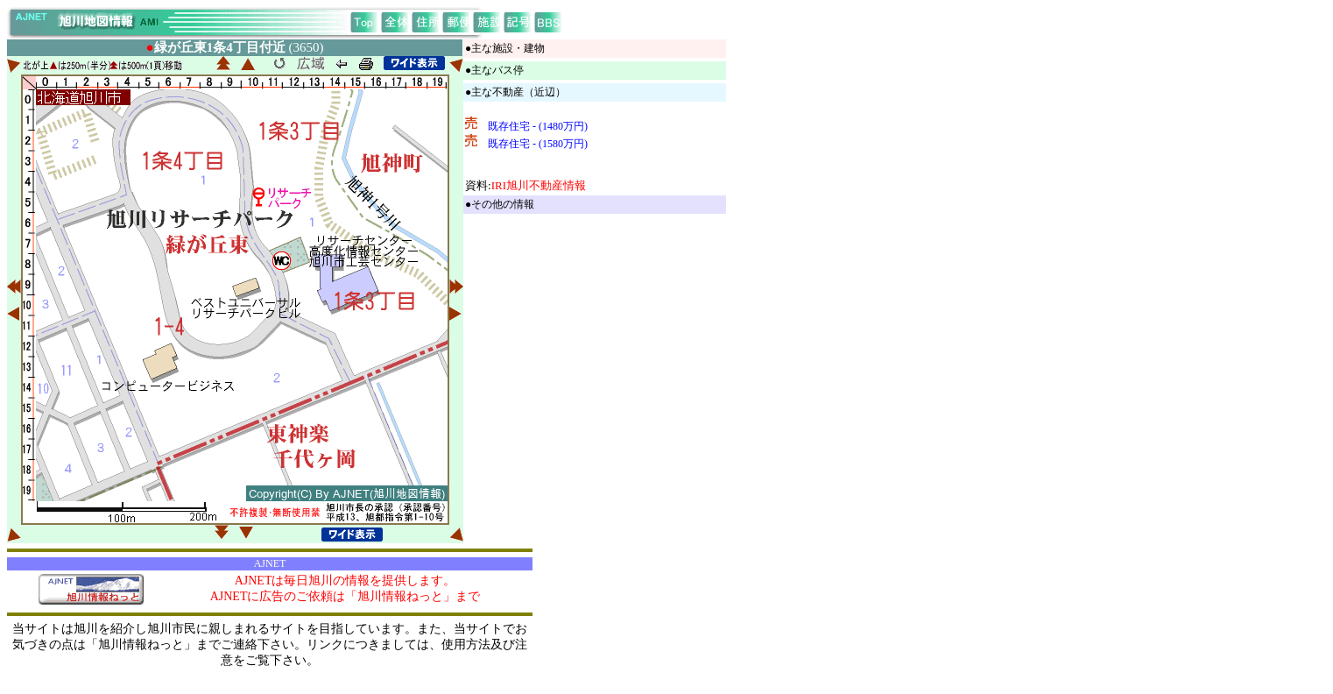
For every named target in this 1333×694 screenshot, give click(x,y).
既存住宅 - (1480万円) (538, 126)
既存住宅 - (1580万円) (538, 144)
